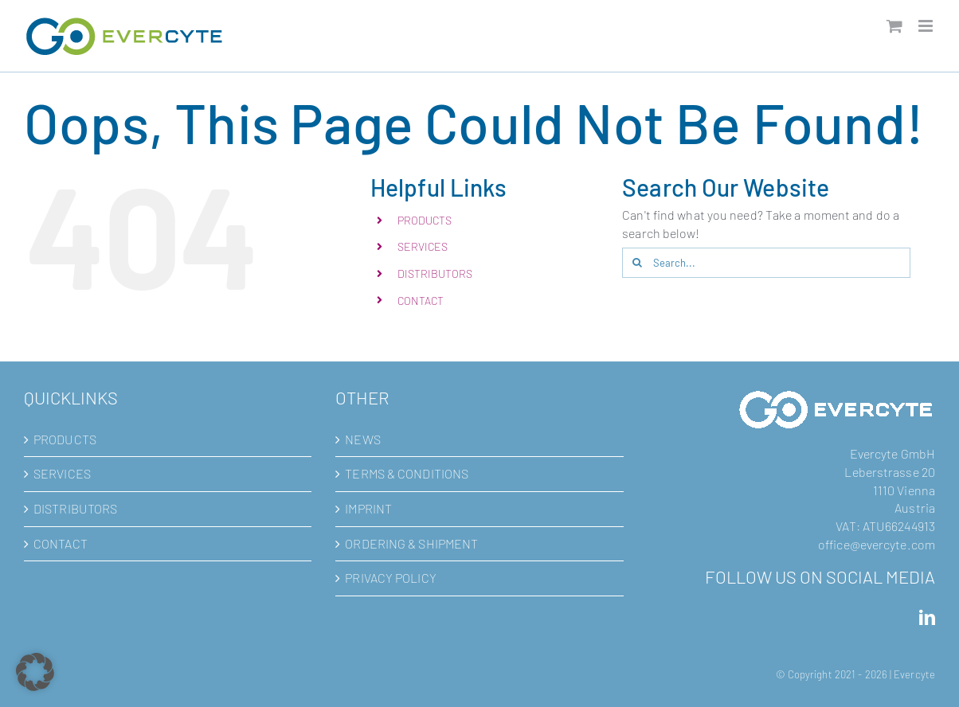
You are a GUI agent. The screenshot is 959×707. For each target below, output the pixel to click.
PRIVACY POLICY (390, 577)
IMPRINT (368, 508)
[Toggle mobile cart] (894, 26)
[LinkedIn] (927, 618)
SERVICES (422, 246)
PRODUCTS (424, 220)
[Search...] (766, 263)
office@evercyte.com (876, 544)
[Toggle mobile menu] (926, 26)
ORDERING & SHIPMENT (411, 543)
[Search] (637, 263)
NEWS (362, 439)
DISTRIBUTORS (434, 273)
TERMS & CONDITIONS (406, 473)
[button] (35, 672)
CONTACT (420, 300)
